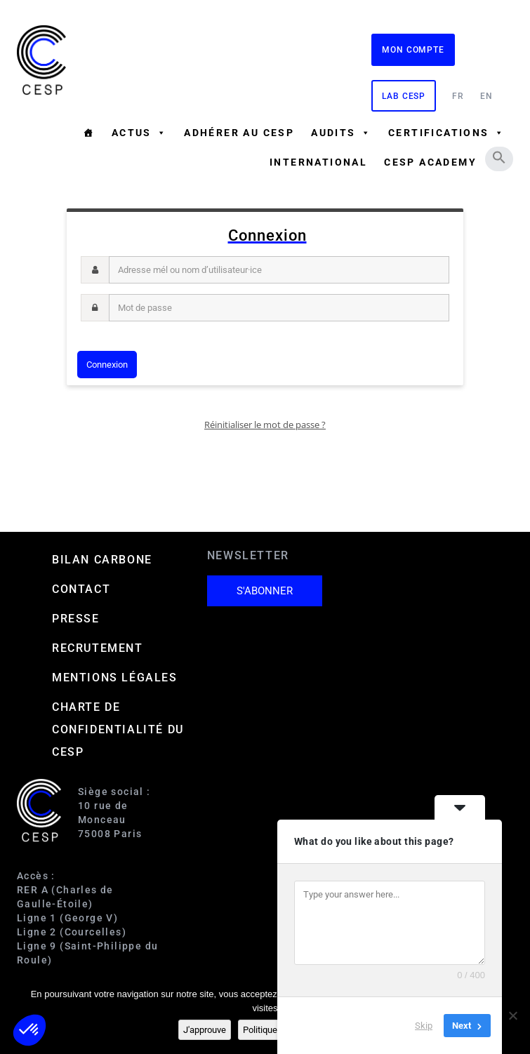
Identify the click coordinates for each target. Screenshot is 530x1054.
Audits (341, 133)
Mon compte (413, 50)
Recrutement (97, 648)
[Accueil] (88, 133)
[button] (499, 157)
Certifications (446, 133)
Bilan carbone (102, 559)
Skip (423, 1025)
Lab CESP (403, 96)
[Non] (512, 1015)
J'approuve (204, 1030)
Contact (81, 589)
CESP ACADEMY (430, 162)
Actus (139, 133)
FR (458, 96)
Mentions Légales (115, 677)
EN (486, 96)
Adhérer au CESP (239, 132)
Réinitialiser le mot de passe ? (265, 424)
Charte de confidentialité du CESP (118, 729)
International (318, 162)
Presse (76, 618)
